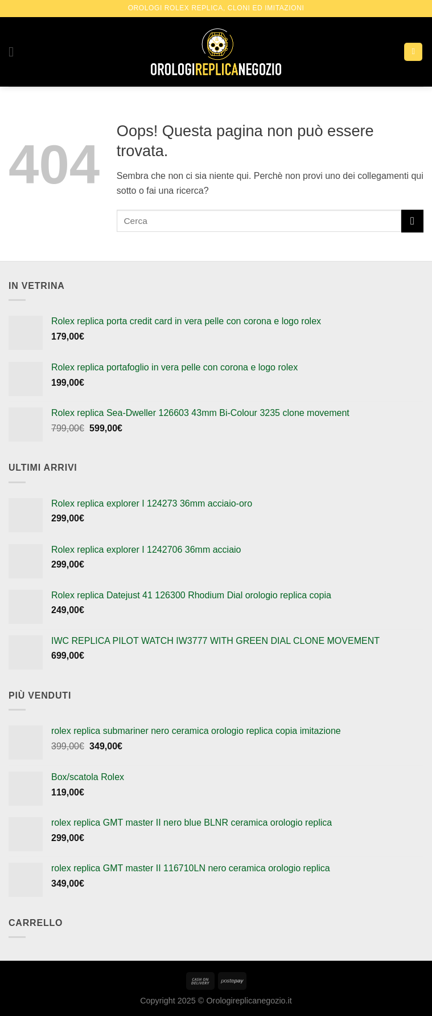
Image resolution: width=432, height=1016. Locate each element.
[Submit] (412, 221)
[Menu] (15, 52)
